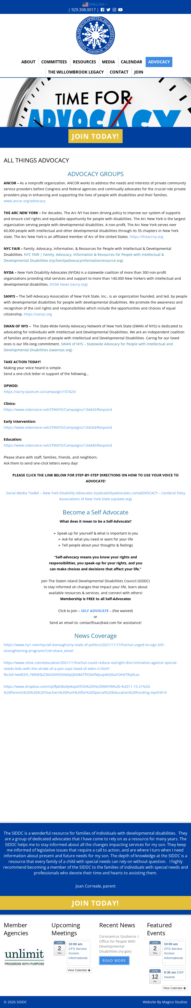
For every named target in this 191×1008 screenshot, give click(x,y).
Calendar (131, 62)
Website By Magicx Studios (165, 1002)
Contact (119, 72)
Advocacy (159, 62)
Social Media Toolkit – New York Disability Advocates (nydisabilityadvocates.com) (73, 493)
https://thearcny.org (146, 236)
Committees (54, 62)
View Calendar (79, 970)
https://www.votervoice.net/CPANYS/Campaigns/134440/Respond (58, 445)
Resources (84, 62)
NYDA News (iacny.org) (69, 284)
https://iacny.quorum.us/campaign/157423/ (40, 391)
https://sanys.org (38, 314)
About (28, 62)
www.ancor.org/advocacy (24, 200)
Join (138, 72)
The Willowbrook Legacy (76, 72)
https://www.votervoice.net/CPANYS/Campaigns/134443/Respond (58, 409)
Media (108, 62)
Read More (114, 960)
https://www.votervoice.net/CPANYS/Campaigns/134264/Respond (58, 427)
